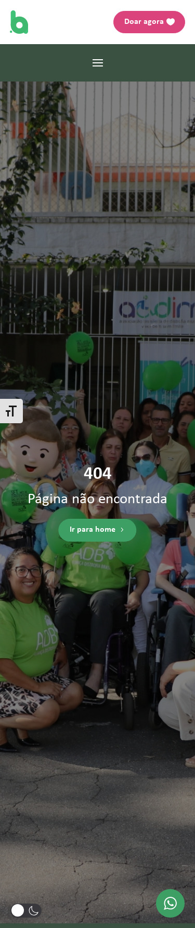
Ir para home (92, 530)
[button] (26, 911)
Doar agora (144, 22)
